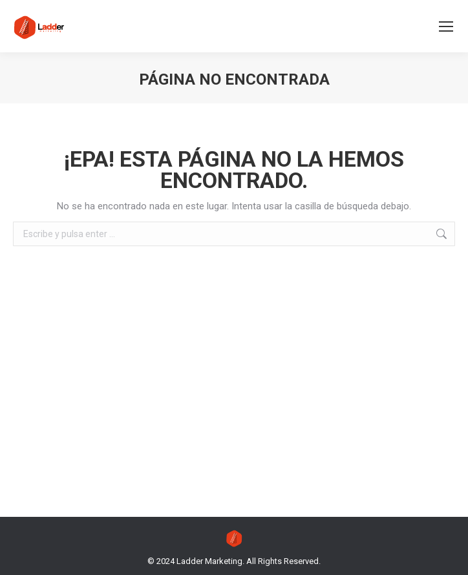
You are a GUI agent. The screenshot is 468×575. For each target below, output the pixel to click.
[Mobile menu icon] (446, 26)
